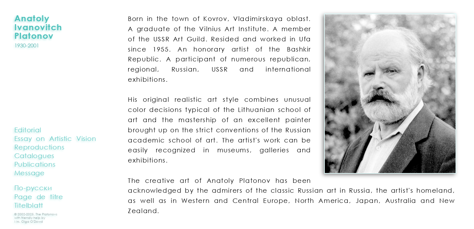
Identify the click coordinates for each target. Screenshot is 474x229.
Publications (35, 164)
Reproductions (39, 147)
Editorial (27, 130)
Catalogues (34, 155)
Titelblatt (28, 205)
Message (29, 173)
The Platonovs (46, 214)
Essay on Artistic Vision (55, 138)
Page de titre (38, 196)
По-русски (33, 188)
